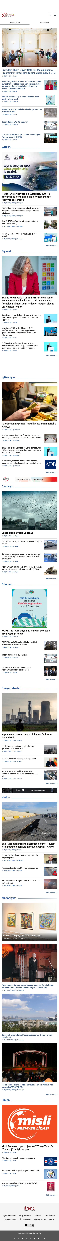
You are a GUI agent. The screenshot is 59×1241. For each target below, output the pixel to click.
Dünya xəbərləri (11, 688)
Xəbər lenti (44, 22)
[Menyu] (55, 15)
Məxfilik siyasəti (40, 1219)
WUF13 (6, 147)
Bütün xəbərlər (51, 245)
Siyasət (6, 251)
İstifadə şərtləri (25, 1219)
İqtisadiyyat (9, 377)
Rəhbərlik (38, 1216)
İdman (6, 1100)
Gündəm (7, 584)
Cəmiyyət (8, 486)
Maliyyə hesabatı (25, 1216)
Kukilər (51, 1219)
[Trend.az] (8, 15)
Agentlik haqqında (9, 1216)
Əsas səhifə (15, 22)
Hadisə (6, 797)
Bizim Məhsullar (50, 1216)
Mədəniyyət (9, 898)
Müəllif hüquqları (11, 1219)
